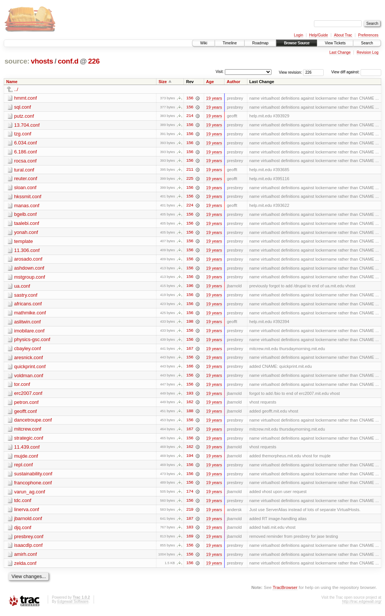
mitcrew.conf (27, 432)
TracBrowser (285, 591)
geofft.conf (25, 414)
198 (189, 324)
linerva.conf (26, 513)
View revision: (290, 72)
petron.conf (26, 405)
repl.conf (23, 468)
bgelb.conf (25, 215)
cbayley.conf (27, 351)
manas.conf (26, 206)
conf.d (68, 61)
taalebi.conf (26, 224)
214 (189, 116)
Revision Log (368, 52)
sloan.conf (25, 188)
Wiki (203, 43)
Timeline (229, 43)
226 (94, 61)
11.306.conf (27, 251)
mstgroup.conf (29, 278)
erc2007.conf (28, 396)
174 (189, 495)
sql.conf (22, 107)
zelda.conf (25, 567)
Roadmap (260, 43)
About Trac (343, 35)
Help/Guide (318, 35)
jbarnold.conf (28, 522)
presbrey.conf (29, 540)
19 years (214, 98)
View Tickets (335, 43)
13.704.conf (27, 125)
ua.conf (22, 287)
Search (367, 43)
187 (189, 522)
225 (189, 179)
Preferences (368, 35)
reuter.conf (25, 179)
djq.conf (23, 531)
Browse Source (296, 43)
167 (189, 351)
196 (189, 288)
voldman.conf (28, 378)
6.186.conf (25, 152)
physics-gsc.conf (32, 341)
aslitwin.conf (27, 323)
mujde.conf (26, 459)
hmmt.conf (25, 98)
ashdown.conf (29, 269)
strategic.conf (28, 441)
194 (189, 459)
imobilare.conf (29, 332)
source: (17, 61)
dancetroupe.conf (33, 423)
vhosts (42, 61)
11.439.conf (27, 450)
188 (189, 414)
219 (189, 513)
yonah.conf (26, 233)
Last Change (340, 52)
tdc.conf (23, 504)
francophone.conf (33, 486)
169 (189, 540)
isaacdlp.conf (28, 549)
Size (163, 81)
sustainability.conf (33, 477)
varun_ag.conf (29, 495)
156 (189, 98)
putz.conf (24, 116)
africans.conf (28, 305)
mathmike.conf (30, 314)
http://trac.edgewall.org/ (361, 606)
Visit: (219, 72)
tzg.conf (23, 134)
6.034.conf (25, 143)
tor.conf (22, 387)
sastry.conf (26, 296)
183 (189, 531)
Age (210, 81)
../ (16, 89)
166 (189, 369)
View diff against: (356, 72)
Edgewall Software (72, 606)
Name (12, 81)
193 (189, 396)
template (23, 242)
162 (189, 405)
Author (233, 81)
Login (298, 35)
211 (189, 170)
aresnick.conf (28, 360)
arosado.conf (28, 260)
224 (189, 206)
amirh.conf (25, 558)
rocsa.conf (25, 161)
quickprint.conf (30, 369)
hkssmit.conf (27, 197)
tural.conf (24, 170)
